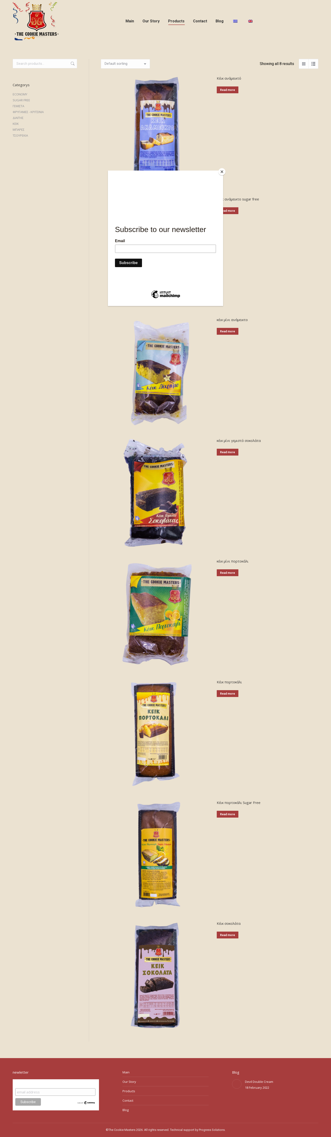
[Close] (221, 171)
